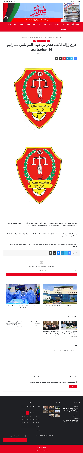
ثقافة (45, 24)
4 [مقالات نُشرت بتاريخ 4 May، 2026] (33, 412)
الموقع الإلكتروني (36, 376)
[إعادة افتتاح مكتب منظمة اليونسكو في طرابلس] (57, 411)
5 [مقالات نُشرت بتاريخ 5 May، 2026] (30, 412)
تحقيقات (22, 24)
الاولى (44, 40)
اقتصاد (63, 24)
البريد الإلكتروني (73, 376)
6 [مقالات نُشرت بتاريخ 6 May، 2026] (27, 412)
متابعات (28, 24)
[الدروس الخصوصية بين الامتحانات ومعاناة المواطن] (57, 415)
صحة (77, 29)
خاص (68, 24)
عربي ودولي (63, 29)
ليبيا (35, 40)
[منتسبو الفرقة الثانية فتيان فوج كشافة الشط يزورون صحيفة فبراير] (51, 415)
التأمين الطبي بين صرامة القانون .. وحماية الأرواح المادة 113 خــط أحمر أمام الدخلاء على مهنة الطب (14, 323)
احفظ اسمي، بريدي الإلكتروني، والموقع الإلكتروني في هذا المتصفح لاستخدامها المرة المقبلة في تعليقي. (53, 382)
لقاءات (9, 24)
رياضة (50, 24)
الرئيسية (77, 24)
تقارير (15, 24)
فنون (34, 24)
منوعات (71, 29)
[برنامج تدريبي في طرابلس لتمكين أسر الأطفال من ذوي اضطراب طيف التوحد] (51, 411)
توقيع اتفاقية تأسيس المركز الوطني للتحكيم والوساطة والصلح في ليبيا (69, 333)
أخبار (72, 24)
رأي (39, 24)
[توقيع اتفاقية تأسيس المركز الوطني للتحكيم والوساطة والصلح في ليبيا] (69, 325)
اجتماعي (57, 24)
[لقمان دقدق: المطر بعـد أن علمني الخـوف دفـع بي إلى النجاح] (45, 408)
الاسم (75, 370)
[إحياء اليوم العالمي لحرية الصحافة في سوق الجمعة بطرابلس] (51, 325)
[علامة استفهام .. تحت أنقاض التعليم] (45, 411)
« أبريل (38, 430)
